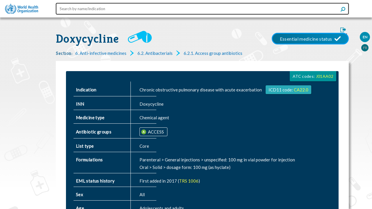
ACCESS (155, 131)
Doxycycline (87, 38)
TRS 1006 (188, 180)
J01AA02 (324, 76)
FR (365, 48)
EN (365, 37)
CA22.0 (301, 89)
